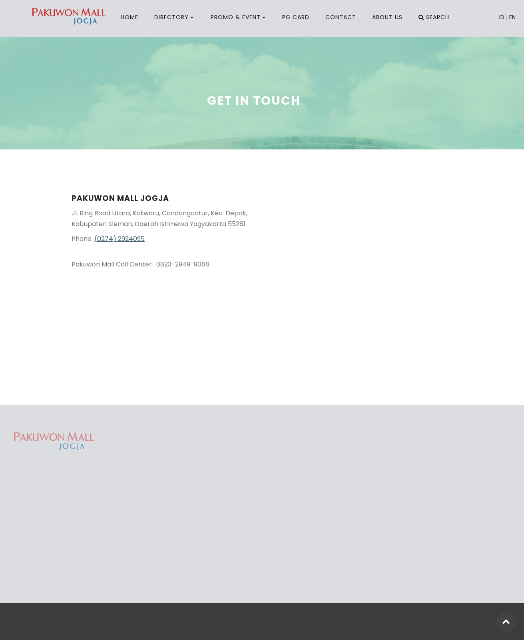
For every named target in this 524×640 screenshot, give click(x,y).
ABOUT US (387, 17)
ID (501, 17)
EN (512, 17)
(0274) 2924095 (119, 238)
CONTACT (340, 17)
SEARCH (433, 17)
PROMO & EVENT (236, 17)
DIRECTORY (171, 17)
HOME (129, 17)
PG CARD (295, 17)
